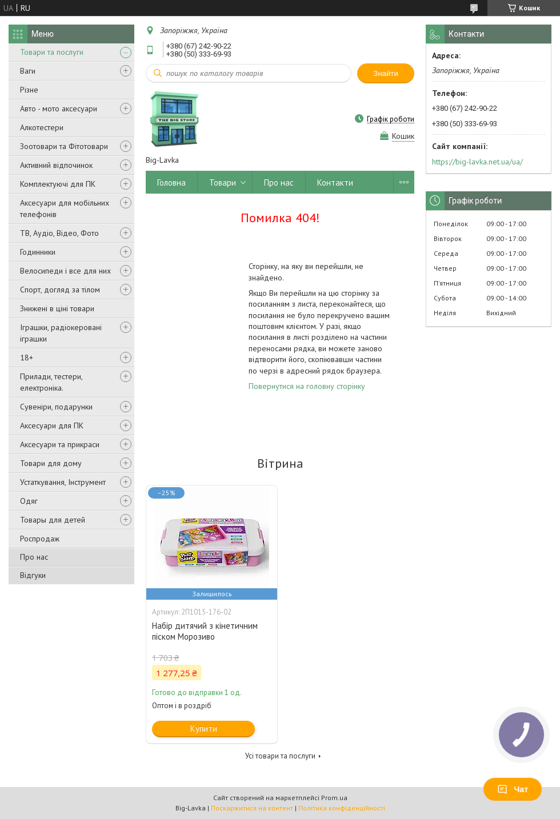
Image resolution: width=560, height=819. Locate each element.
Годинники (37, 252)
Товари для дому (51, 463)
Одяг (29, 501)
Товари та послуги (51, 52)
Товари (222, 182)
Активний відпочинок (56, 165)
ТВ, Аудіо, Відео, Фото (59, 233)
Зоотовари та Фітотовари (64, 146)
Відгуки (33, 575)
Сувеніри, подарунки (56, 407)
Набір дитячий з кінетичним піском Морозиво (205, 631)
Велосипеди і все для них (65, 271)
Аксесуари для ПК (51, 425)
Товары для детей (52, 520)
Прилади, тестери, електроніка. (51, 382)
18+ (26, 357)
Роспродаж (39, 538)
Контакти (335, 182)
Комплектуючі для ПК (57, 184)
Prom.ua (334, 797)
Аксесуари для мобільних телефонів (64, 208)
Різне (29, 90)
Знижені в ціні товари (57, 308)
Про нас (34, 557)
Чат (512, 789)
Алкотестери (41, 127)
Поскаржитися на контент (252, 808)
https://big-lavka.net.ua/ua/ (477, 161)
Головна (171, 182)
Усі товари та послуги (280, 756)
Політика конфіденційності (341, 808)
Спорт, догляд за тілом (60, 289)
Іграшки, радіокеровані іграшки (61, 333)
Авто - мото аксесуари (58, 108)
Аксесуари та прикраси (59, 444)
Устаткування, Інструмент (63, 482)
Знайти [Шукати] (385, 73)
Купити (203, 728)
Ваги (27, 71)
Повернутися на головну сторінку (307, 386)
